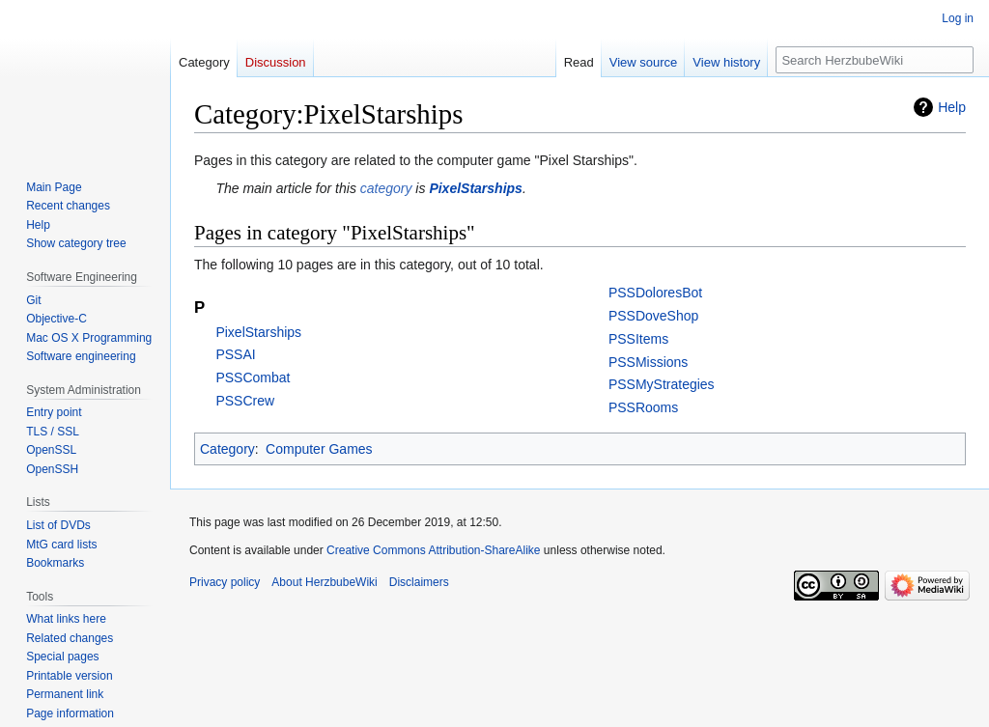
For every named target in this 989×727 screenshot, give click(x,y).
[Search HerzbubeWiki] (875, 59)
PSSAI (235, 354)
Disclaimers (419, 582)
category (386, 188)
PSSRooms (643, 407)
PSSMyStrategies (661, 384)
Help (952, 107)
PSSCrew (244, 400)
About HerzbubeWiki (324, 582)
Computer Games (319, 449)
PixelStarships (476, 188)
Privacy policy (224, 582)
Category (227, 449)
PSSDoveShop (653, 315)
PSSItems (638, 339)
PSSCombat (252, 377)
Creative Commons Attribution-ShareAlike (433, 550)
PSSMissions (648, 362)
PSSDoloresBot (655, 292)
